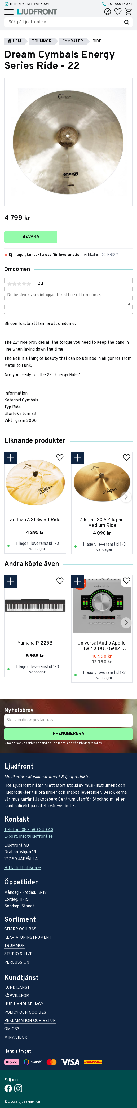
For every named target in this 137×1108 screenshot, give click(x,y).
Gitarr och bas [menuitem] (20, 929)
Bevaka (31, 237)
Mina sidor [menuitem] (15, 1038)
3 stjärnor (19, 283)
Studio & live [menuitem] (18, 954)
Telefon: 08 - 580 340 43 (28, 830)
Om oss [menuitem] (11, 1029)
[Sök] (127, 22)
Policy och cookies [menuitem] (25, 1013)
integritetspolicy (89, 743)
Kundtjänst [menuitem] (17, 988)
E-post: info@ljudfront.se (28, 836)
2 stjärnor (14, 283)
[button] (9, 12)
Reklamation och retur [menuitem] (30, 1021)
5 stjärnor (28, 283)
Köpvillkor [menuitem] (16, 996)
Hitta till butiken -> (22, 868)
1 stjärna (9, 283)
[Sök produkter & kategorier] (64, 22)
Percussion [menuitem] (16, 963)
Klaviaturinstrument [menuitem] (27, 938)
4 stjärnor (23, 283)
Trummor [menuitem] (14, 946)
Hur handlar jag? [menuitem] (23, 1004)
